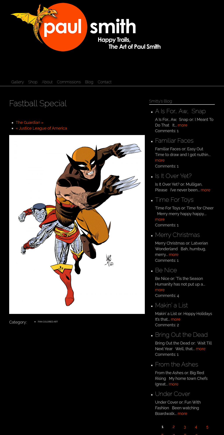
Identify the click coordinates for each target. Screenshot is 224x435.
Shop (32, 82)
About (47, 82)
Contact (105, 82)
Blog (89, 82)
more (182, 125)
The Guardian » (29, 122)
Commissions (69, 82)
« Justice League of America (41, 128)
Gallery (17, 82)
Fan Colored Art (48, 321)
